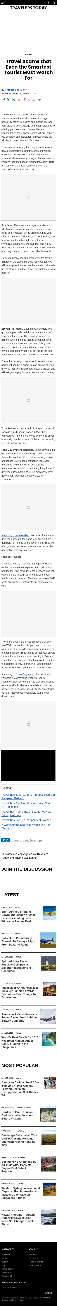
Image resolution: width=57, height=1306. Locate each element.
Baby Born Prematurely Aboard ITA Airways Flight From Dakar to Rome (18, 941)
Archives (6, 1255)
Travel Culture (8, 1269)
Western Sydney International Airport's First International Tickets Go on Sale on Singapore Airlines (20, 1193)
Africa (20, 1131)
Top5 (4, 1265)
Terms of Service (36, 1262)
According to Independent (15, 535)
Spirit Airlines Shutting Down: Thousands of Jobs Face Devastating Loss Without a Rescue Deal (18, 916)
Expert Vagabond (25, 674)
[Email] (34, 99)
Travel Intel (7, 1276)
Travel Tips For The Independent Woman (26, 820)
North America (24, 1107)
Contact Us (33, 1258)
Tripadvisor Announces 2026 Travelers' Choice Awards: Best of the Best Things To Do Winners (19, 992)
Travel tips (35, 840)
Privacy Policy (35, 1265)
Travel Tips (7, 1272)
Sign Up (48, 1293)
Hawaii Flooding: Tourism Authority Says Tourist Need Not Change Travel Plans (18, 1219)
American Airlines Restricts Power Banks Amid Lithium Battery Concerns (19, 1017)
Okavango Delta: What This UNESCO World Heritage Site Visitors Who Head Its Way (19, 1140)
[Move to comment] (39, 99)
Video (28, 54)
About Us (33, 1255)
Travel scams (20, 840)
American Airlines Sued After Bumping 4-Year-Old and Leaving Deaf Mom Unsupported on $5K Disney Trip (20, 1089)
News (17, 907)
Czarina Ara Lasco (16, 90)
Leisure (5, 1262)
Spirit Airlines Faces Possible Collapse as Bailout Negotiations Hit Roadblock (16, 966)
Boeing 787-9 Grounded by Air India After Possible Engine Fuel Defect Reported (18, 1166)
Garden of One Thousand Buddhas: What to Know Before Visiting (17, 1115)
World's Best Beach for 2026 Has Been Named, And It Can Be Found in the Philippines (19, 1042)
